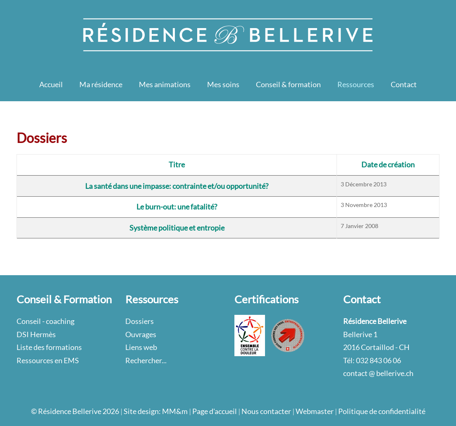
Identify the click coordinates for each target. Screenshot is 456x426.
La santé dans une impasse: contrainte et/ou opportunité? (176, 185)
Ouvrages (140, 334)
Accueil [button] (51, 84)
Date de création (388, 164)
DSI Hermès (36, 334)
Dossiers (139, 321)
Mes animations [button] (165, 84)
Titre (177, 164)
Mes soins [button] (223, 84)
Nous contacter (266, 411)
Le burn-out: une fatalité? (176, 206)
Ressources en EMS (48, 360)
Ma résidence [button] (100, 84)
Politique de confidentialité (381, 411)
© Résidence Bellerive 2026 (75, 411)
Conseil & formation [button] (288, 84)
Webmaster (315, 411)
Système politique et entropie (176, 227)
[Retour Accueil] (228, 34)
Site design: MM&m (156, 411)
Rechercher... (146, 360)
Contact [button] (404, 84)
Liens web (141, 347)
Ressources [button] (355, 84)
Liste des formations (49, 347)
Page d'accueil (214, 411)
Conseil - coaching (45, 321)
